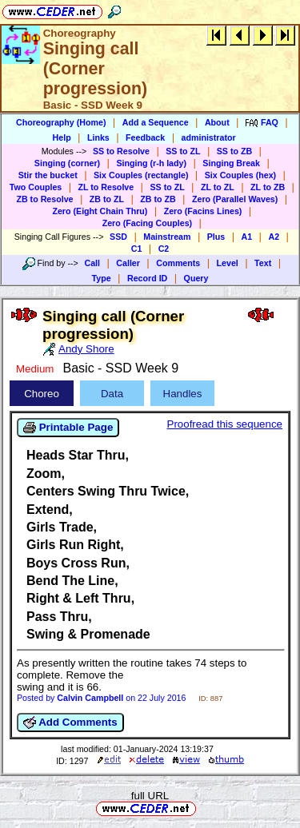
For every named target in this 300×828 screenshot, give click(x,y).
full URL (150, 796)
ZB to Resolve (44, 199)
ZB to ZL (107, 199)
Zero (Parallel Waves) (235, 199)
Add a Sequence (155, 122)
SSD (118, 236)
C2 (164, 248)
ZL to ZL (217, 187)
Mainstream (166, 236)
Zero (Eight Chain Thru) (99, 211)
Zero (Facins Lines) (203, 211)
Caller (128, 263)
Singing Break (231, 163)
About (217, 122)
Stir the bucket (48, 175)
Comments (178, 263)
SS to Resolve (121, 151)
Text (262, 263)
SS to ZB (234, 151)
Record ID (147, 278)
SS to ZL (183, 151)
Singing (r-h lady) (151, 163)
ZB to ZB (157, 199)
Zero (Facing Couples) (147, 223)
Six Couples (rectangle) (141, 175)
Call (92, 263)
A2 (273, 236)
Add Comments (70, 722)
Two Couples (36, 187)
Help (62, 137)
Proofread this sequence (224, 424)
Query (196, 278)
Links (98, 137)
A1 (247, 236)
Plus (216, 236)
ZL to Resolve (106, 187)
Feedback (145, 137)
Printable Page (68, 427)
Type (101, 278)
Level (227, 263)
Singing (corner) (67, 163)
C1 (136, 248)
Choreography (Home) (61, 122)
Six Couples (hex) (240, 175)
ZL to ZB (267, 187)
